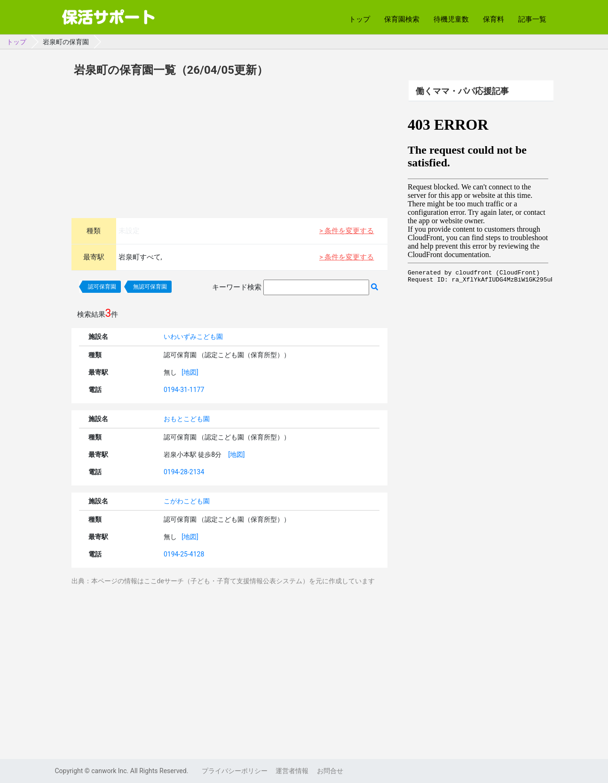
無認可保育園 (150, 286)
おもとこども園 (187, 419)
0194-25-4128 (184, 554)
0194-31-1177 (184, 389)
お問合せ (330, 771)
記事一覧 (532, 19)
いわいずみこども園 (193, 336)
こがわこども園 (187, 501)
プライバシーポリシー (235, 771)
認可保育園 (102, 286)
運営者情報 (292, 771)
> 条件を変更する (346, 231)
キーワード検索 (236, 287)
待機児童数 (451, 19)
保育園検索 (401, 19)
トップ (359, 19)
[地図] (190, 372)
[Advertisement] (229, 146)
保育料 (493, 19)
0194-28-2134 (184, 472)
